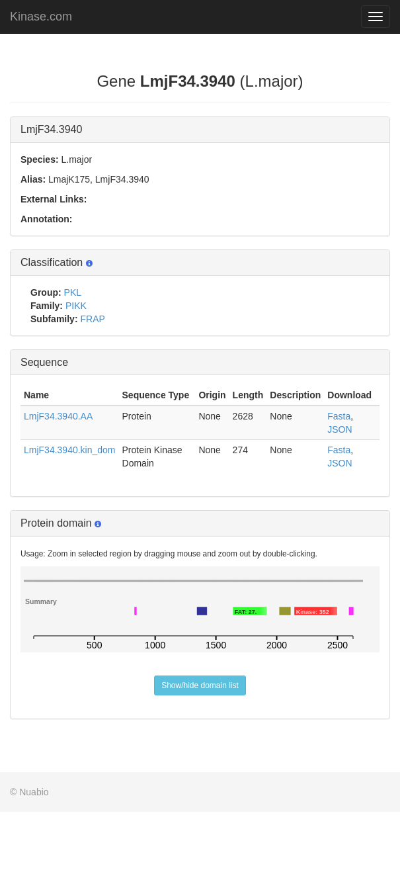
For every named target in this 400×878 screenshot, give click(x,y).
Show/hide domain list (200, 685)
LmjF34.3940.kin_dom (70, 450)
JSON (339, 429)
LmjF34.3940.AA (58, 416)
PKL (72, 292)
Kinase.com (41, 16)
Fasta (338, 416)
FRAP (92, 319)
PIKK (76, 305)
